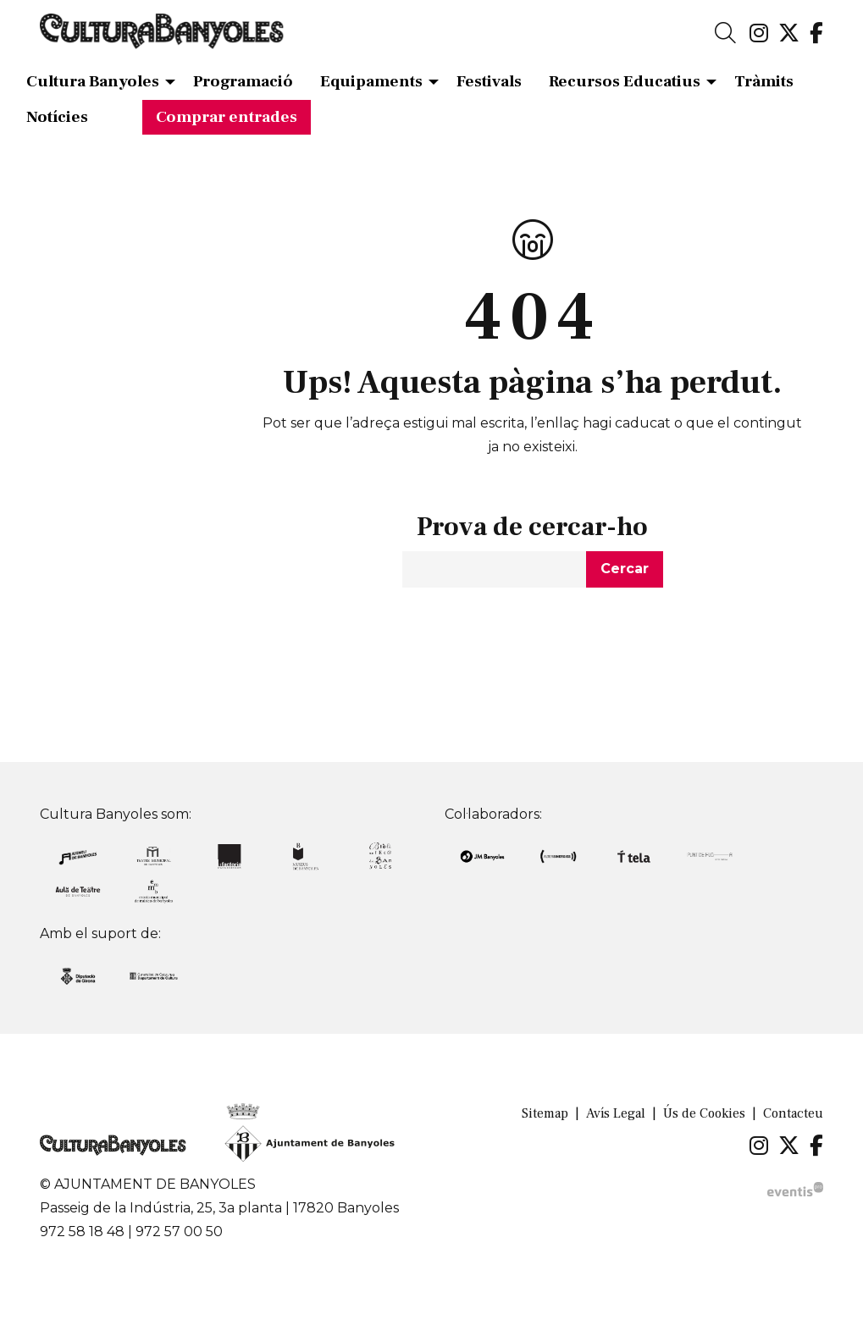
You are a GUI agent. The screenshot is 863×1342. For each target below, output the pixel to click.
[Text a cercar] (494, 569)
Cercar (624, 569)
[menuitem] (759, 33)
